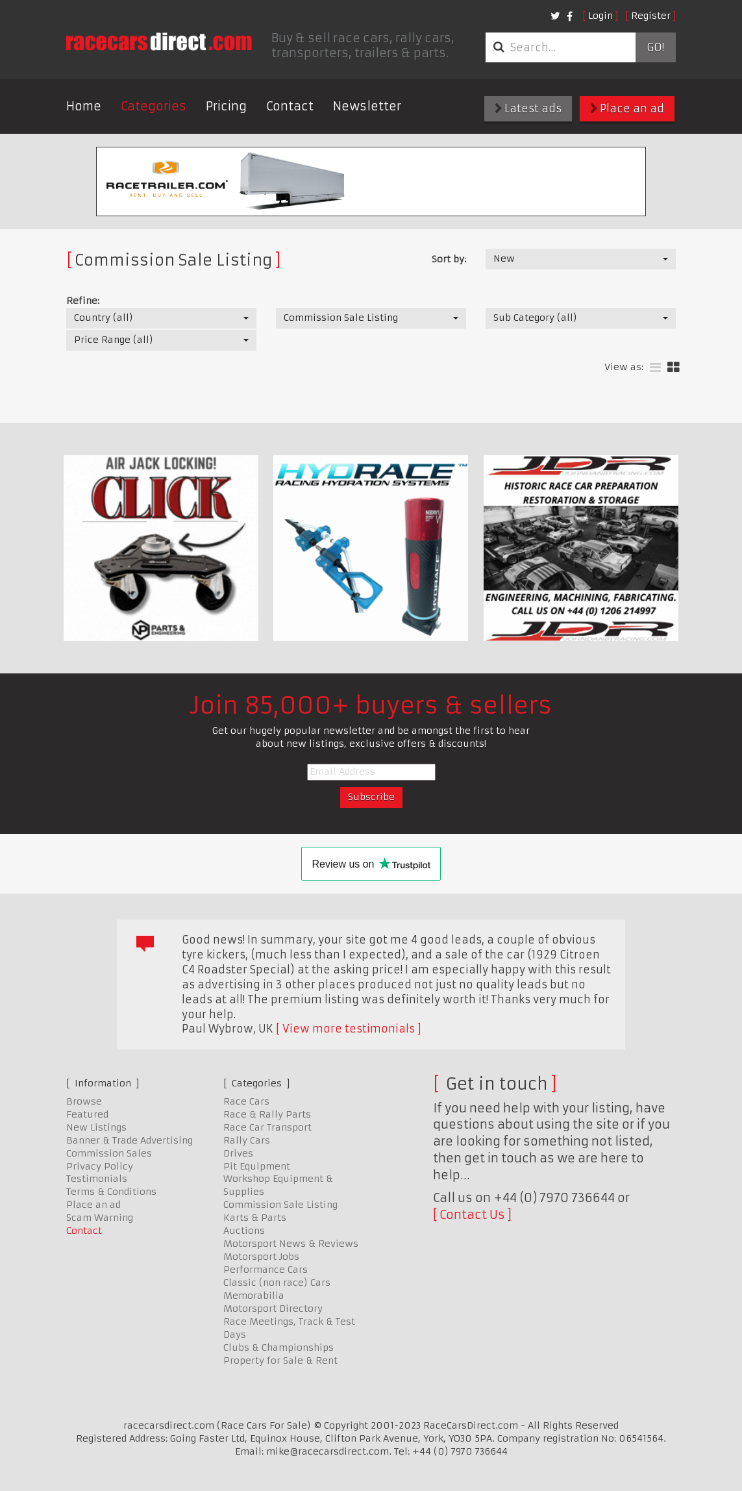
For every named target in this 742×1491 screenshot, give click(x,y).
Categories (153, 106)
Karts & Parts (254, 1217)
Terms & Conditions (111, 1191)
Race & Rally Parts (267, 1114)
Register (651, 15)
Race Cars (246, 1101)
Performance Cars (265, 1269)
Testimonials (96, 1178)
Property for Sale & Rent (280, 1360)
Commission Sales (109, 1153)
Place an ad (627, 108)
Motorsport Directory (273, 1308)
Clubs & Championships (278, 1347)
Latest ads (528, 108)
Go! (655, 47)
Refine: (82, 301)
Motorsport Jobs (261, 1256)
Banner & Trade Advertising (129, 1140)
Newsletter (367, 106)
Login (600, 15)
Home (83, 106)
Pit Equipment (256, 1166)
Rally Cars (246, 1140)
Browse (84, 1101)
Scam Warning (99, 1217)
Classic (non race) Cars (276, 1282)
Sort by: (449, 259)
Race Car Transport (267, 1127)
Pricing (226, 106)
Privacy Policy (99, 1166)
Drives (238, 1153)
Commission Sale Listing (280, 1204)
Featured (87, 1114)
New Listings (96, 1127)
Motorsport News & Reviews (290, 1243)
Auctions (244, 1230)
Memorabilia (253, 1295)
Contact (290, 106)
